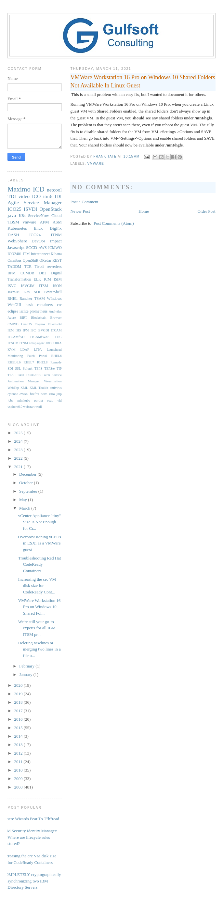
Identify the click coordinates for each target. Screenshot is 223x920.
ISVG (11, 286)
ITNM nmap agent (32, 343)
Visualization (53, 381)
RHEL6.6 (13, 362)
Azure (11, 317)
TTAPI (19, 375)
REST (57, 260)
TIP (59, 368)
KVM (11, 349)
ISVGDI (43, 330)
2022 (18, 458)
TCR (28, 267)
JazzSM (13, 292)
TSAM (39, 299)
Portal (43, 356)
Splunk (27, 368)
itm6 (47, 196)
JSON (57, 286)
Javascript (15, 247)
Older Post (206, 211)
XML (24, 388)
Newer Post (80, 211)
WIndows (54, 299)
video (24, 196)
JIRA (58, 343)
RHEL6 (56, 356)
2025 (18, 432)
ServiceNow (38, 215)
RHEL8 (42, 362)
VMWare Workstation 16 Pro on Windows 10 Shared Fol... (39, 607)
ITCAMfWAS (39, 337)
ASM (57, 222)
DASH (13, 234)
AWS (43, 248)
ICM (47, 279)
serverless (54, 267)
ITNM (56, 234)
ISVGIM (28, 286)
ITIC (58, 337)
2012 (18, 753)
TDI (11, 196)
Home (143, 211)
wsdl (38, 406)
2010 (18, 770)
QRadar (45, 260)
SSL (18, 368)
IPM (26, 330)
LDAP (24, 349)
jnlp (59, 394)
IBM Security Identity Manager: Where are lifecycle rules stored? (30, 837)
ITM (26, 254)
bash (29, 305)
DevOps (39, 240)
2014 (18, 736)
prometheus (39, 311)
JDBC (50, 343)
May (23, 499)
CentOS (26, 324)
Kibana (56, 254)
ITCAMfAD (15, 337)
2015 (18, 727)
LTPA (38, 349)
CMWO (12, 324)
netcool (54, 189)
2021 (18, 466)
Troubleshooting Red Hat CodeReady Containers (39, 564)
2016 (18, 719)
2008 (18, 787)
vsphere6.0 (14, 406)
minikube (23, 400)
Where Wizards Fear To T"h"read (31, 818)
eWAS (24, 394)
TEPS (38, 368)
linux (38, 228)
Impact (56, 240)
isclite (24, 311)
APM (44, 222)
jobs (10, 400)
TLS (10, 375)
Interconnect (40, 254)
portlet (38, 400)
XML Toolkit (39, 388)
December (28, 474)
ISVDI (30, 209)
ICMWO (55, 248)
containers (45, 305)
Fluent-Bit (55, 324)
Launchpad (54, 349)
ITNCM (12, 343)
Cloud (56, 215)
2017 (18, 710)
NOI (36, 292)
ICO (36, 196)
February (27, 666)
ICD (39, 189)
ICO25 (14, 209)
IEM (10, 330)
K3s (26, 292)
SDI (10, 368)
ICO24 (35, 234)
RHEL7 (28, 362)
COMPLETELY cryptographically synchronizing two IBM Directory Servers (32, 881)
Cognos (40, 324)
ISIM (58, 279)
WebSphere (17, 240)
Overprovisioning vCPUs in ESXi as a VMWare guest (39, 543)
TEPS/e (49, 368)
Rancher (26, 299)
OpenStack (50, 209)
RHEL (12, 299)
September (28, 491)
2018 (18, 702)
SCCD (31, 247)
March (25, 508)
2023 (18, 449)
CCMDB (27, 273)
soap (50, 400)
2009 (18, 778)
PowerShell (53, 292)
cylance (12, 394)
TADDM (14, 267)
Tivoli (39, 267)
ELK (37, 279)
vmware (95, 163)
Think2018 (33, 375)
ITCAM (56, 330)
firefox (34, 394)
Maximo (18, 189)
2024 (18, 441)
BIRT (23, 317)
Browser (56, 317)
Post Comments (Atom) (114, 223)
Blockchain (38, 317)
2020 (18, 685)
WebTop (13, 388)
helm (44, 394)
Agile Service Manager (34, 202)
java (11, 215)
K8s (22, 215)
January (26, 674)
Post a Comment (84, 201)
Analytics (55, 311)
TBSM (13, 222)
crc (59, 305)
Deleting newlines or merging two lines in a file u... (39, 649)
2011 (18, 761)
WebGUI (14, 305)
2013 (18, 744)
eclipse (12, 311)
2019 (18, 693)
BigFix (56, 228)
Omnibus (14, 260)
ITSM (43, 286)
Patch (31, 356)
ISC (33, 330)
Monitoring (15, 356)
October (26, 482)
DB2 (42, 273)
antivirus (55, 388)
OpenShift (30, 260)
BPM (11, 273)
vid (60, 400)
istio (52, 394)
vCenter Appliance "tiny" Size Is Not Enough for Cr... (39, 522)
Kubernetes (17, 228)
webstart (28, 406)
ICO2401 (14, 254)
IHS (18, 330)
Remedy (56, 362)
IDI (58, 196)
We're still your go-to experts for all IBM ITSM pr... (37, 628)
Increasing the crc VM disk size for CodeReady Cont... (37, 585)
